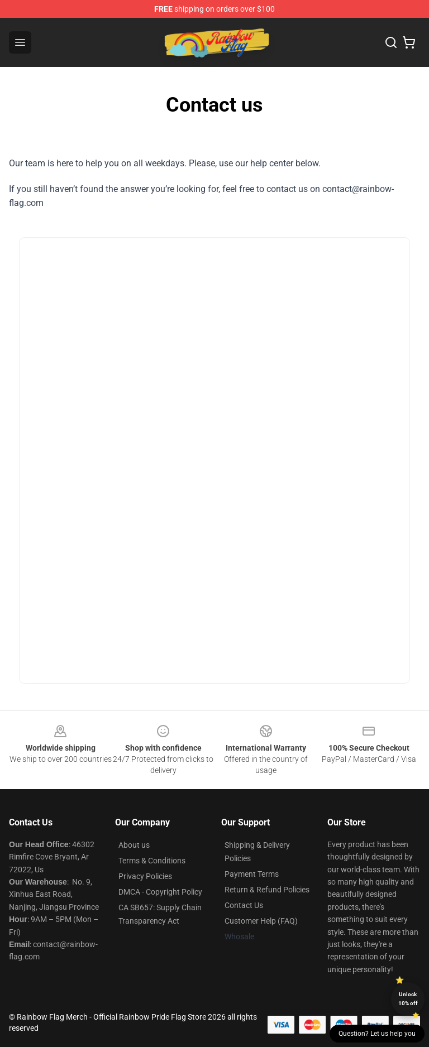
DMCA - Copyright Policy (160, 891)
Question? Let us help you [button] (377, 1034)
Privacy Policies (145, 876)
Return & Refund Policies (267, 889)
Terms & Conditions (151, 860)
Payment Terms (252, 874)
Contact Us (244, 905)
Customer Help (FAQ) (261, 920)
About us (134, 845)
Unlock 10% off (408, 998)
